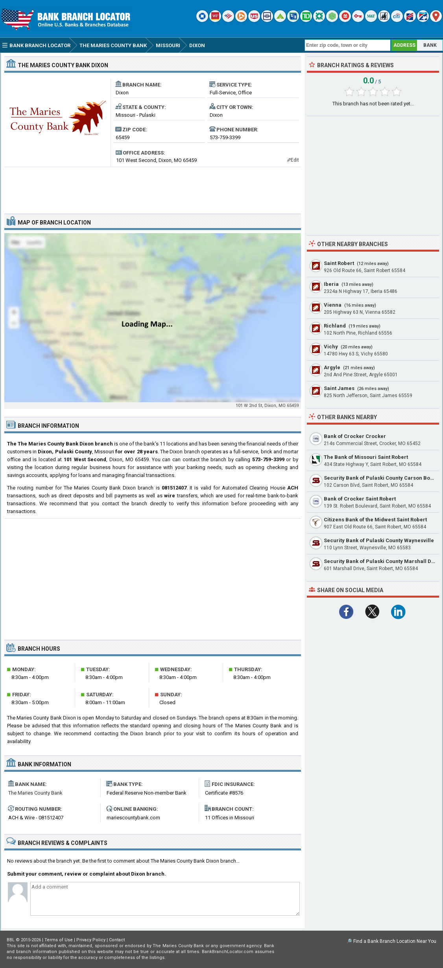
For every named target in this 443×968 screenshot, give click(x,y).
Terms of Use (58, 939)
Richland (335, 326)
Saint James (339, 388)
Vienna (332, 305)
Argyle (332, 367)
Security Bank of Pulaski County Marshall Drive (382, 561)
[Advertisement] (152, 187)
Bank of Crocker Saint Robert (360, 499)
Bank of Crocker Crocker (355, 436)
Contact (117, 939)
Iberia (331, 284)
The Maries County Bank (35, 793)
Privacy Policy (90, 939)
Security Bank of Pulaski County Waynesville (379, 540)
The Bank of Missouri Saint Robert (366, 457)
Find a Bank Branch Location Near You (394, 941)
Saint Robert (339, 263)
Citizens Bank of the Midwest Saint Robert (375, 520)
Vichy (331, 347)
